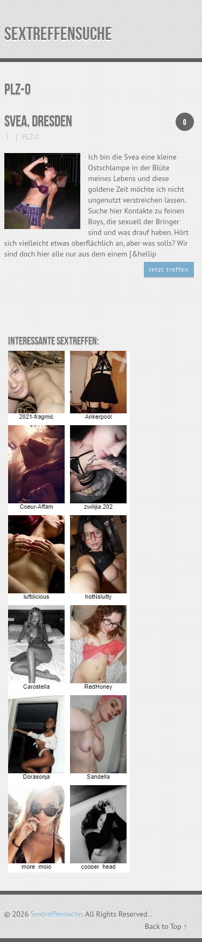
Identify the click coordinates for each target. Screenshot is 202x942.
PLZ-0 (30, 137)
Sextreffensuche (58, 34)
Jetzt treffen (169, 269)
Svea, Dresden (38, 121)
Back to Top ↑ (166, 926)
